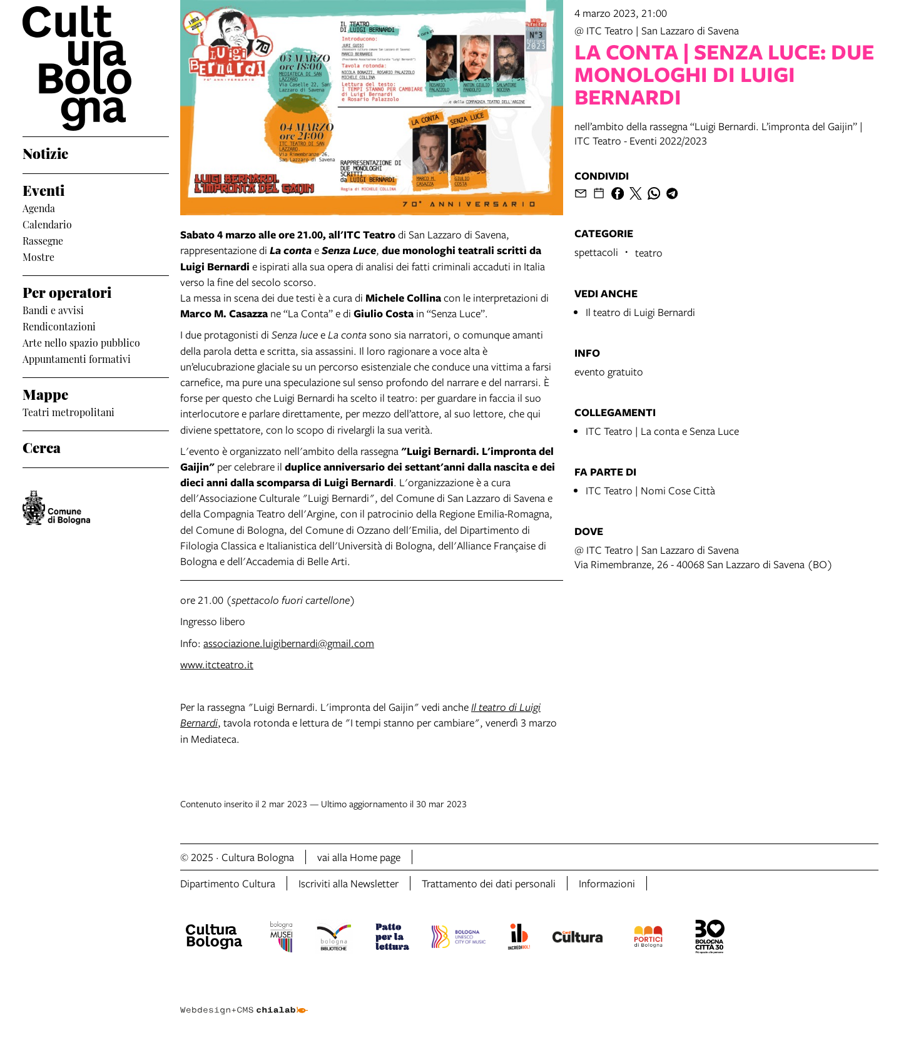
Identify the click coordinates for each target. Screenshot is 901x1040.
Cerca (42, 446)
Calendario (47, 224)
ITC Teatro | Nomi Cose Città (650, 490)
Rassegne (43, 240)
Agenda (39, 208)
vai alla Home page (358, 857)
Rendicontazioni (59, 326)
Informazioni (607, 883)
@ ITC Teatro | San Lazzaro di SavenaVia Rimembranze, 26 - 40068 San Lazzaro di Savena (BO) (703, 557)
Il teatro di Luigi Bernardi (640, 312)
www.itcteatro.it (216, 664)
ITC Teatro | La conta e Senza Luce (662, 431)
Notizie (45, 152)
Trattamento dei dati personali (489, 883)
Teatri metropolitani (69, 412)
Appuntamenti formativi (77, 358)
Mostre (38, 256)
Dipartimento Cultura (227, 883)
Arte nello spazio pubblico (81, 342)
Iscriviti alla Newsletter (348, 883)
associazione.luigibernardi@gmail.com (288, 643)
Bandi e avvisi (53, 310)
